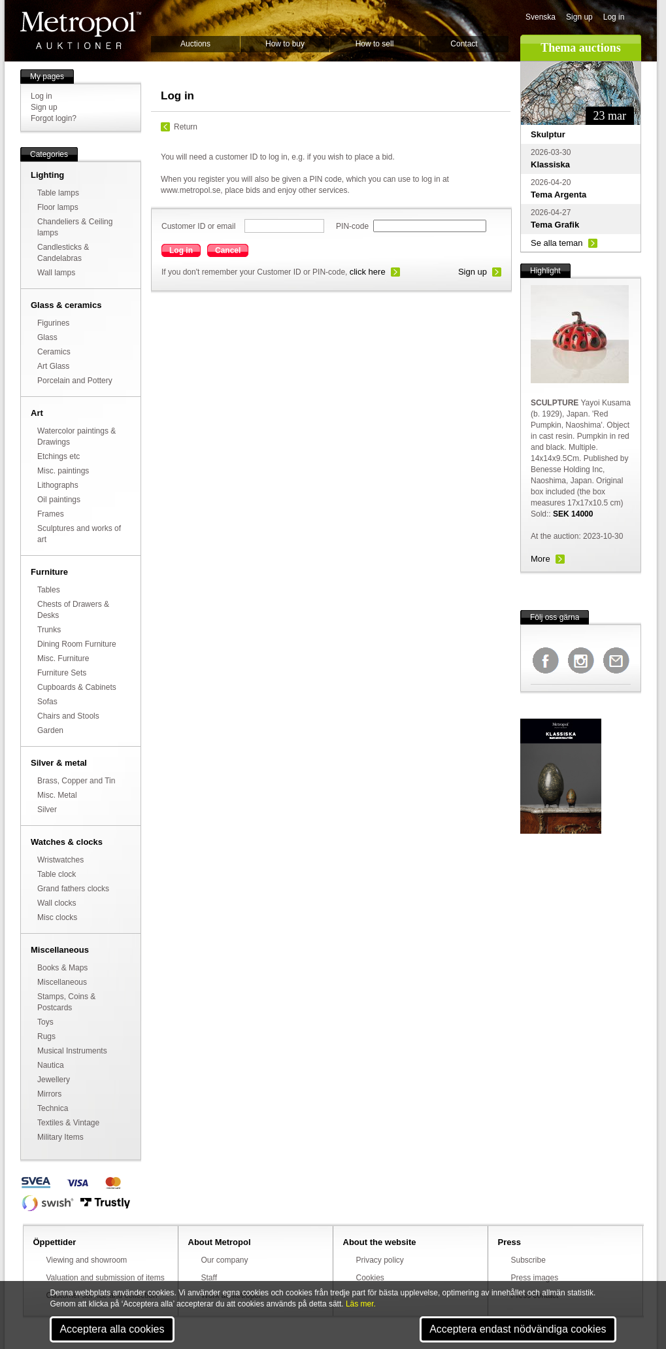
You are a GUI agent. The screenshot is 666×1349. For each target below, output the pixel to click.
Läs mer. (361, 1303)
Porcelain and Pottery (74, 380)
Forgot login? (53, 118)
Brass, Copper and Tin (76, 780)
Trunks (49, 629)
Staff (209, 1277)
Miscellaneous (62, 982)
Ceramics (54, 351)
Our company (224, 1260)
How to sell (375, 43)
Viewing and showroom (86, 1260)
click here (368, 272)
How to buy (285, 43)
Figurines (53, 323)
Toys (45, 1022)
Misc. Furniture (63, 658)
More (540, 559)
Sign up (579, 17)
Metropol (80, 30)
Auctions (195, 43)
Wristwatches (60, 859)
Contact (463, 43)
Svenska (540, 17)
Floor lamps (57, 207)
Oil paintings (58, 499)
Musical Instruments (72, 1050)
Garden (50, 730)
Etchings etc (58, 456)
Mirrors (49, 1094)
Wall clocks (56, 903)
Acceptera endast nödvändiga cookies (517, 1329)
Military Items (60, 1137)
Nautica (50, 1065)
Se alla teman (557, 243)
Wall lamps (56, 272)
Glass (47, 337)
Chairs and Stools (68, 716)
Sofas (47, 701)
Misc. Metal (57, 795)
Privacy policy (380, 1260)
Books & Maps (62, 967)
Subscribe (528, 1260)
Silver (47, 809)
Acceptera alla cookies (111, 1329)
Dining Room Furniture (76, 644)
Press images (535, 1277)
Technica (52, 1108)
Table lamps (58, 192)
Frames (50, 514)
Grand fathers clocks (73, 888)
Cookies (370, 1277)
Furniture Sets (61, 672)
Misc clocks (57, 917)
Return (185, 126)
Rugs (46, 1036)
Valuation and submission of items (105, 1277)
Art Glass (53, 366)
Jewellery (53, 1079)
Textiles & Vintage (68, 1122)
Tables (48, 589)
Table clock (56, 874)
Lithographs (57, 485)
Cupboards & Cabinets (76, 687)
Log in (614, 17)
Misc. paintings (63, 470)
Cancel (228, 250)
